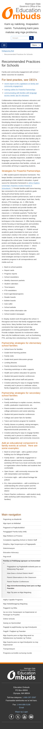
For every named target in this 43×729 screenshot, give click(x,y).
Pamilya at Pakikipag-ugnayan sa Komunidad (21, 562)
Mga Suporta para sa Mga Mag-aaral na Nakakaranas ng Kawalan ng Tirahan (18, 636)
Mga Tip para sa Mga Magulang (19, 592)
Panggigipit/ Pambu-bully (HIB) (15, 532)
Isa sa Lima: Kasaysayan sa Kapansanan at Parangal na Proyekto (20, 613)
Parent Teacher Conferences (18, 582)
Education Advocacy (11, 552)
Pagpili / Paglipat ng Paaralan (14, 631)
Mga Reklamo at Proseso (12, 536)
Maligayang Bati (8, 51)
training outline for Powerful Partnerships (19, 90)
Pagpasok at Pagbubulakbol (14, 527)
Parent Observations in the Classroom (21, 577)
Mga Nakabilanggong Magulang (15, 604)
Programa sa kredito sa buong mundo (17, 653)
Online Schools (9, 619)
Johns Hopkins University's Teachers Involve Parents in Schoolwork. (21, 185)
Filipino (34, 45)
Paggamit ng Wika (10, 608)
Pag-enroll (7, 556)
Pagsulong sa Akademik (12, 519)
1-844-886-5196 (23, 705)
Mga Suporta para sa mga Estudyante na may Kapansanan (20, 643)
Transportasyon (9, 649)
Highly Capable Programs (13, 600)
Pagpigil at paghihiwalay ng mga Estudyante (20, 627)
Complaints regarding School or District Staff (20, 540)
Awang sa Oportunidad (12, 623)
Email (21, 707)
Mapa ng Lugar (21, 712)
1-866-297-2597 (29, 697)
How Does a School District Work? (20, 573)
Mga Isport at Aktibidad (12, 523)
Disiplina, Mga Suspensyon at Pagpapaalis (19, 544)
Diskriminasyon (9, 548)
